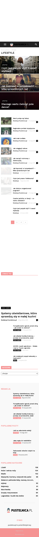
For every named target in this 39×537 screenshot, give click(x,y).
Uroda (15, 455)
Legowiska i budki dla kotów (12, 496)
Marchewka (5, 490)
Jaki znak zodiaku (19, 138)
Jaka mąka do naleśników (22, 440)
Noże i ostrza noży (8, 471)
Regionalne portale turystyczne (24, 128)
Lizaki (3, 467)
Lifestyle (4, 65)
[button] (36, 44)
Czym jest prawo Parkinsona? (23, 178)
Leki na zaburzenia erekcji (22, 430)
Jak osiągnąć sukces (20, 148)
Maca (15, 360)
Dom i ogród (6, 308)
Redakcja (16, 173)
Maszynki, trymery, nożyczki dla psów (16, 477)
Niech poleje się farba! (21, 118)
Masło (3, 474)
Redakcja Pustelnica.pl (20, 121)
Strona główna (5, 50)
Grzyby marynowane (9, 493)
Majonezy (5, 486)
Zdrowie (16, 432)
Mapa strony (19, 531)
